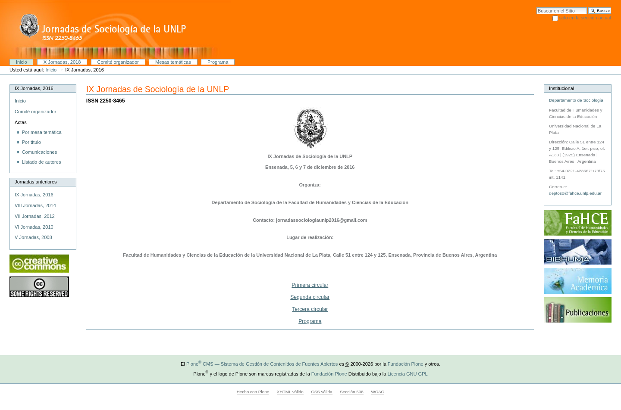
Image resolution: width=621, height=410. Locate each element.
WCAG (377, 391)
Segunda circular (309, 297)
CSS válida (321, 391)
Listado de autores (41, 162)
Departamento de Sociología (576, 100)
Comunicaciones (39, 152)
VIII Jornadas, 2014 (35, 205)
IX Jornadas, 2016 (34, 194)
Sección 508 (352, 391)
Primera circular (310, 285)
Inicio (21, 62)
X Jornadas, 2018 (62, 62)
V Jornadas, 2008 (33, 237)
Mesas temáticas (173, 62)
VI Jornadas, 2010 (34, 227)
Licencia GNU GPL (407, 373)
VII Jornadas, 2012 (35, 216)
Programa (217, 62)
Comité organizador (118, 62)
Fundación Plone (405, 364)
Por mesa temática (42, 132)
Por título (31, 142)
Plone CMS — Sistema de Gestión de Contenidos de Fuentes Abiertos (262, 364)
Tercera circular (310, 309)
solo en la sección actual (585, 17)
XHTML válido (290, 391)
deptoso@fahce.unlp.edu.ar (575, 193)
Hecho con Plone (253, 391)
